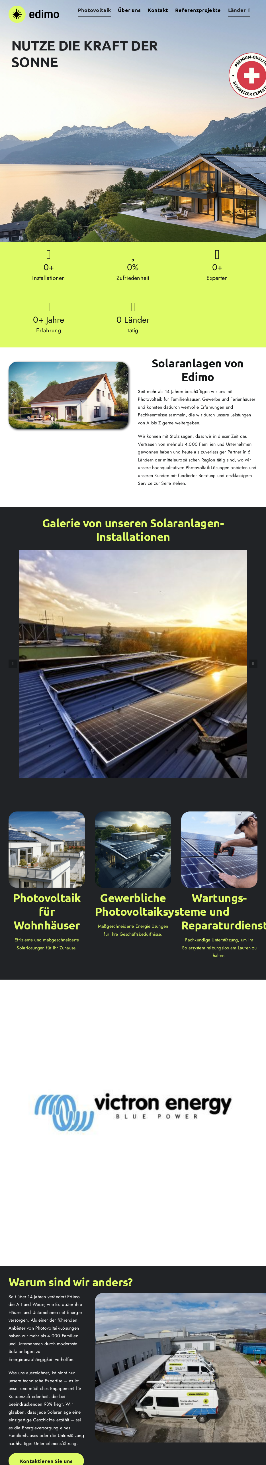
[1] (133, 553)
